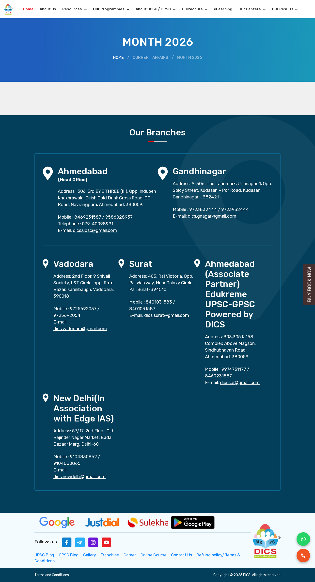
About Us (48, 9)
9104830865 (66, 463)
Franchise (110, 555)
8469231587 (87, 217)
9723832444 (203, 209)
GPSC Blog (69, 555)
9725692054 (66, 315)
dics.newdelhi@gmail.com (79, 476)
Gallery (89, 555)
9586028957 (119, 217)
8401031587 (142, 308)
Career (130, 555)
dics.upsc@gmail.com (95, 230)
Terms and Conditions (51, 575)
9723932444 (235, 209)
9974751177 (233, 369)
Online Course (153, 555)
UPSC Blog (44, 555)
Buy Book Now (310, 285)
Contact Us (181, 555)
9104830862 (83, 456)
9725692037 (83, 308)
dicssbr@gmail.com (240, 382)
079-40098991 (97, 223)
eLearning (223, 9)
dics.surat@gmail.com (166, 315)
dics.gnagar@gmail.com (212, 216)
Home (28, 9)
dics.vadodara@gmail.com (80, 328)
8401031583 (159, 302)
